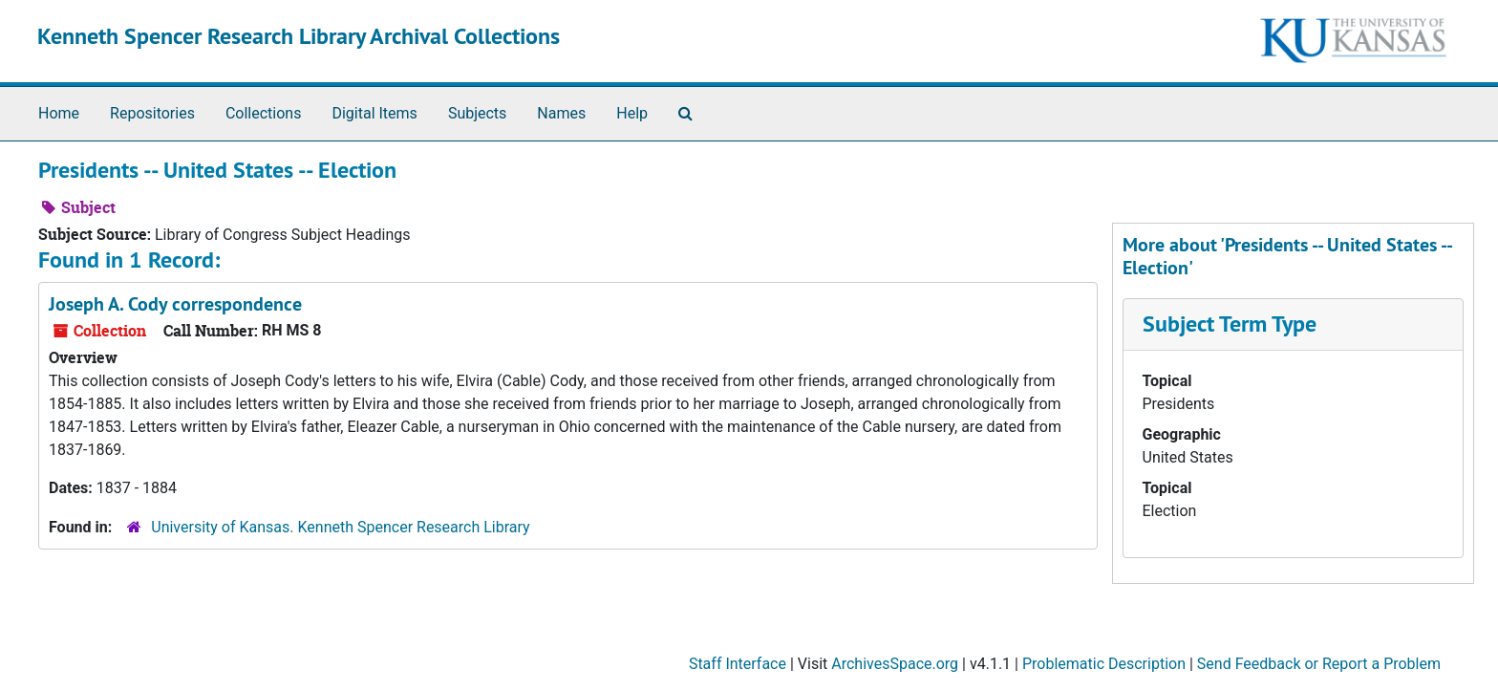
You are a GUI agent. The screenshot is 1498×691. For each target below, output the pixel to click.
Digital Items (374, 113)
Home (58, 113)
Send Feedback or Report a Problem (1319, 664)
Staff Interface (737, 664)
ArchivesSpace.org (894, 664)
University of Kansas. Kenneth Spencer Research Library (340, 527)
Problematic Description (1104, 664)
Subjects (477, 113)
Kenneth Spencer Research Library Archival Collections (298, 36)
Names (561, 113)
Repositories (152, 113)
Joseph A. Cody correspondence (175, 304)
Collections (263, 113)
